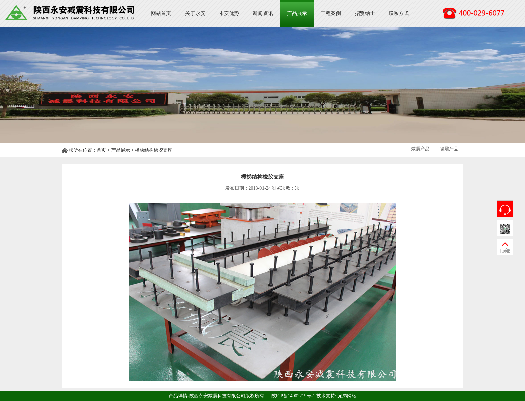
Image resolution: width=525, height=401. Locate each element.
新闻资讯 (263, 13)
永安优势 (229, 13)
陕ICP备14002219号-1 (293, 395)
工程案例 (331, 13)
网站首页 (161, 13)
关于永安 (195, 13)
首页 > (104, 150)
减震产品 (420, 148)
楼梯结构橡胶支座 (153, 150)
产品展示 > (123, 150)
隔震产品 (449, 148)
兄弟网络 (347, 395)
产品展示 (297, 13)
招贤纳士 (365, 13)
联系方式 (399, 13)
